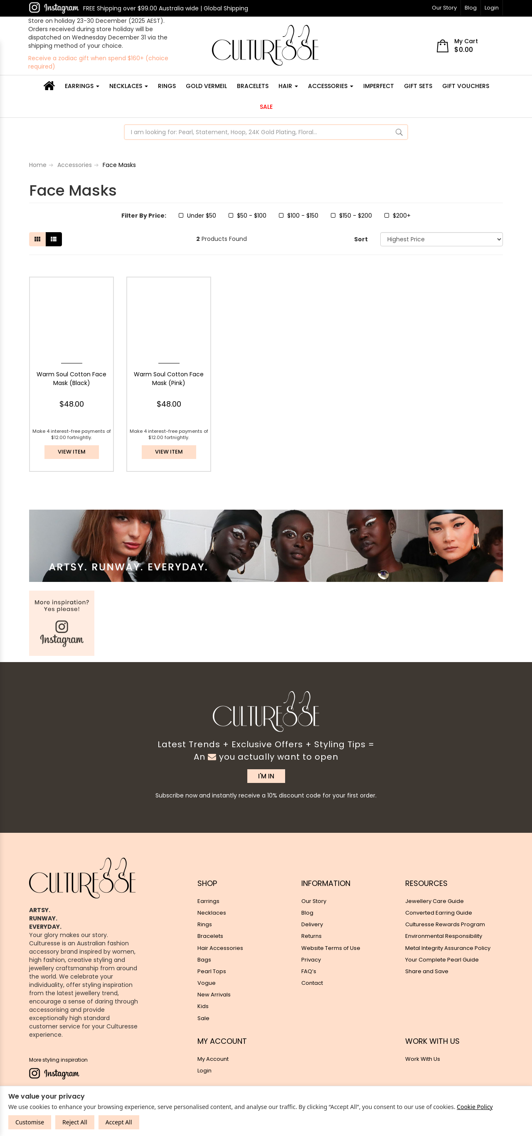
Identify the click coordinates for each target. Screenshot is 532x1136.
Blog (471, 8)
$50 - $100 (247, 215)
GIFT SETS (418, 86)
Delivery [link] (312, 924)
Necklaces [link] (211, 913)
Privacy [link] (311, 960)
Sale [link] (203, 1018)
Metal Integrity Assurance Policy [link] (447, 948)
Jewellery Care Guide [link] (434, 901)
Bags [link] (204, 960)
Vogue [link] (206, 983)
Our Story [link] (313, 901)
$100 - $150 (298, 215)
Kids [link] (203, 1006)
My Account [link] (213, 1059)
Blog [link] (307, 913)
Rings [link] (204, 924)
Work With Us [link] (422, 1059)
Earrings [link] (208, 901)
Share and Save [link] (426, 971)
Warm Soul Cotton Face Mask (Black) (71, 379)
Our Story (444, 8)
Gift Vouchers (465, 86)
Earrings (82, 86)
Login (492, 8)
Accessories (330, 86)
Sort (361, 239)
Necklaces (128, 86)
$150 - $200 (351, 215)
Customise (29, 1122)
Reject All (74, 1122)
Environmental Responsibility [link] (443, 936)
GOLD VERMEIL (206, 86)
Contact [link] (312, 983)
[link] (54, 8)
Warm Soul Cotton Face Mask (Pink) (169, 379)
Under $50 (197, 215)
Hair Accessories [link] (220, 948)
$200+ (397, 215)
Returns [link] (311, 936)
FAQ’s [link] (308, 971)
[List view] (53, 239)
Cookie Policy (475, 1107)
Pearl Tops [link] (211, 971)
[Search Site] (399, 132)
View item (72, 452)
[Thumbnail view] (37, 239)
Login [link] (204, 1071)
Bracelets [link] (210, 936)
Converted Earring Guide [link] (438, 913)
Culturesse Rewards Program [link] (445, 924)
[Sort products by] (441, 239)
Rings (167, 86)
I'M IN (266, 776)
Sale (266, 107)
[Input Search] (258, 132)
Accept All (119, 1122)
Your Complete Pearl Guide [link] (442, 960)
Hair (288, 86)
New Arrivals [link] (214, 995)
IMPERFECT (378, 86)
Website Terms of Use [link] (330, 948)
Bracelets (252, 86)
